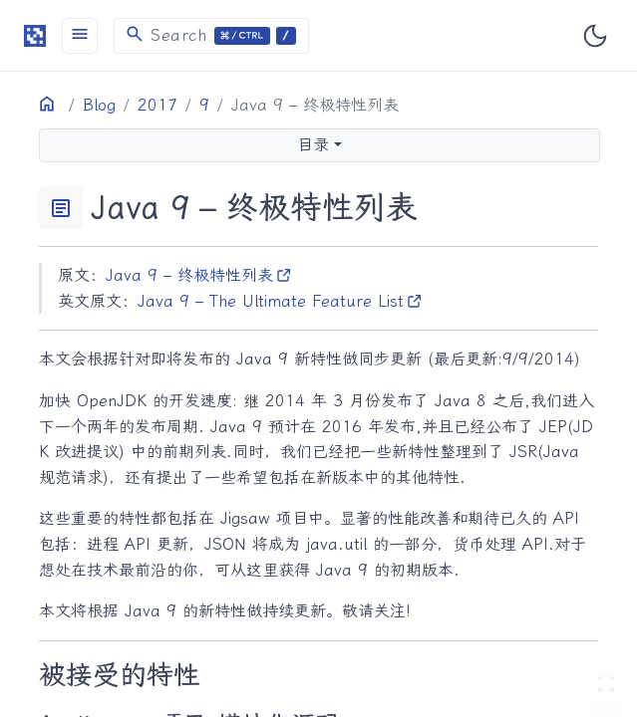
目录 (313, 144)
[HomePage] (35, 35)
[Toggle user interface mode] (595, 36)
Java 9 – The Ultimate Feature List (280, 301)
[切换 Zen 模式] (606, 686)
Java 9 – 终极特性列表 (199, 275)
